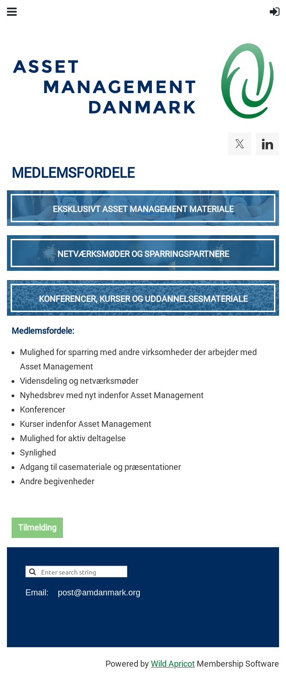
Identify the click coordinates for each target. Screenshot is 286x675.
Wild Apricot (173, 664)
